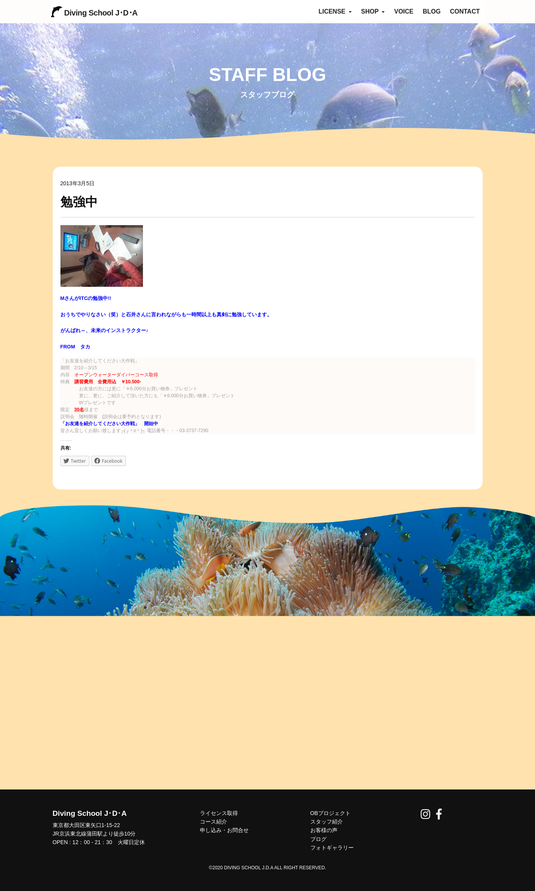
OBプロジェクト (330, 813)
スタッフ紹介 (326, 822)
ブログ (318, 839)
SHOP (373, 11)
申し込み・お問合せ (224, 830)
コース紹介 (213, 822)
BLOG (431, 11)
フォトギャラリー (332, 847)
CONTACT (465, 11)
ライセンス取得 (219, 813)
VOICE (403, 11)
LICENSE (335, 11)
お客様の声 (323, 830)
